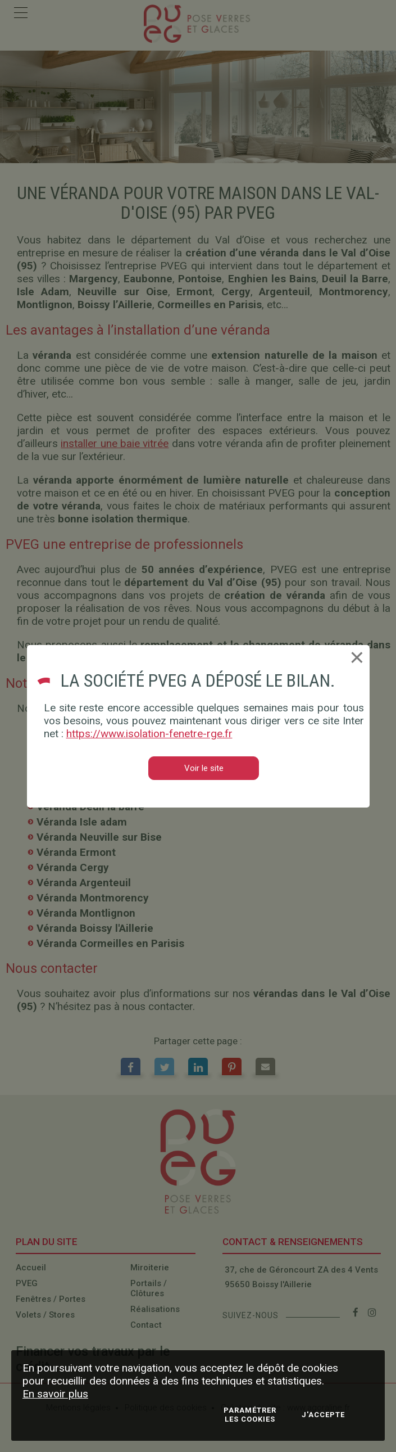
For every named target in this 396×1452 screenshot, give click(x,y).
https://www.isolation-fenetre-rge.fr (149, 733)
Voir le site (204, 768)
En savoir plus (55, 1393)
